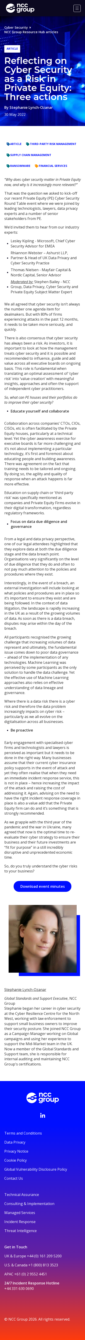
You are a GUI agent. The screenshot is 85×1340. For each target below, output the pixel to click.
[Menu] (77, 8)
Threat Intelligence (20, 1230)
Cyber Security (16, 27)
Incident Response (20, 1221)
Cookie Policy (15, 1160)
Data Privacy (14, 1142)
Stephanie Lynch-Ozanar (31, 107)
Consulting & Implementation (29, 1203)
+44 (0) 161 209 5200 (44, 1256)
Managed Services (19, 1212)
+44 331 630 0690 (19, 1288)
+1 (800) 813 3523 (43, 1265)
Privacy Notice (16, 1151)
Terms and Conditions (23, 1133)
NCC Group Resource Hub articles (31, 32)
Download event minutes (42, 886)
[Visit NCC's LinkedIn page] (42, 1115)
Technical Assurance (21, 1194)
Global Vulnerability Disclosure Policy (35, 1169)
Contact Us (13, 1178)
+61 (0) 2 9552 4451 (30, 1274)
